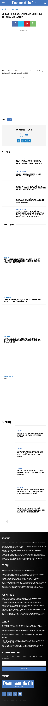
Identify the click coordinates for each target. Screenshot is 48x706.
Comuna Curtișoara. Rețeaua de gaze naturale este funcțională (28, 175)
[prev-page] (3, 521)
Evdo (26, 135)
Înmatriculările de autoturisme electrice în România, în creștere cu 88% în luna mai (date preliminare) (31, 472)
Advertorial (8, 376)
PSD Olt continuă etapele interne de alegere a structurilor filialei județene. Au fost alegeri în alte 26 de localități (23, 340)
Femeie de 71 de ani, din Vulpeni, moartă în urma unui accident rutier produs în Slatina (22, 300)
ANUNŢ (6, 379)
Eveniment (8, 297)
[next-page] (6, 521)
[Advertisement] (24, 50)
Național (20, 430)
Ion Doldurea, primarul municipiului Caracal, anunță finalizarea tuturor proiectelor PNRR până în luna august (29, 162)
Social (6, 257)
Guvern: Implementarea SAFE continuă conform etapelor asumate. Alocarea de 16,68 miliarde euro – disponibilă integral (31, 510)
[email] (24, 663)
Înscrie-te (24, 668)
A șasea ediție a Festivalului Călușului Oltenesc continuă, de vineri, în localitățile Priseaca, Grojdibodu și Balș (31, 188)
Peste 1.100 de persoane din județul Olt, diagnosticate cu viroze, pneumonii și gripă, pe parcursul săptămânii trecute (22, 559)
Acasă (4, 9)
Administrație (13, 9)
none (9, 120)
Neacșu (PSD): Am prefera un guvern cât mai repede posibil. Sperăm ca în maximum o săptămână (30, 435)
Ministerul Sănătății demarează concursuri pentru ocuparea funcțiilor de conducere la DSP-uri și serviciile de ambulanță (30, 491)
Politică (7, 336)
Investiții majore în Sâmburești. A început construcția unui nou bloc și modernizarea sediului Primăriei (30, 201)
